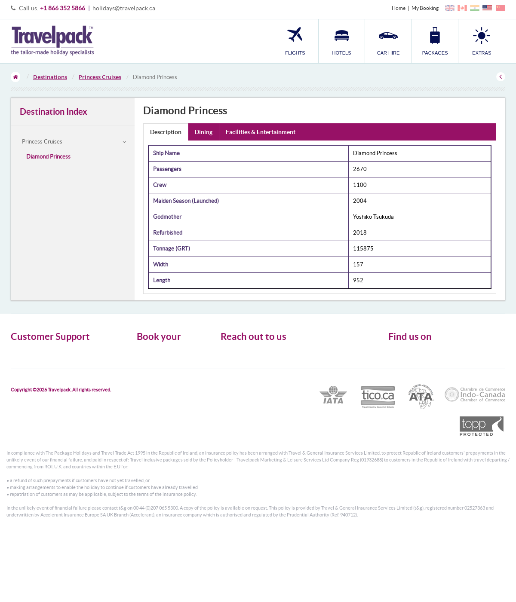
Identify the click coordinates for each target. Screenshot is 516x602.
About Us (21, 351)
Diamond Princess (48, 156)
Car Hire (146, 366)
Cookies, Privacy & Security (41, 366)
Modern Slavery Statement (40, 382)
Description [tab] (165, 131)
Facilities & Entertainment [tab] (260, 131)
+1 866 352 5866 (62, 8)
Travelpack (52, 41)
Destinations (50, 77)
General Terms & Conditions (42, 358)
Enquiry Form (26, 374)
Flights (144, 351)
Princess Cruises (100, 77)
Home (398, 8)
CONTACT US (235, 410)
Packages (147, 374)
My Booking (425, 8)
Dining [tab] (203, 131)
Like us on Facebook (417, 368)
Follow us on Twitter (417, 354)
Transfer (146, 382)
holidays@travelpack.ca (123, 8)
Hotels (144, 358)
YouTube (404, 381)
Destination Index (53, 111)
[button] (481, 41)
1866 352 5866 (263, 388)
